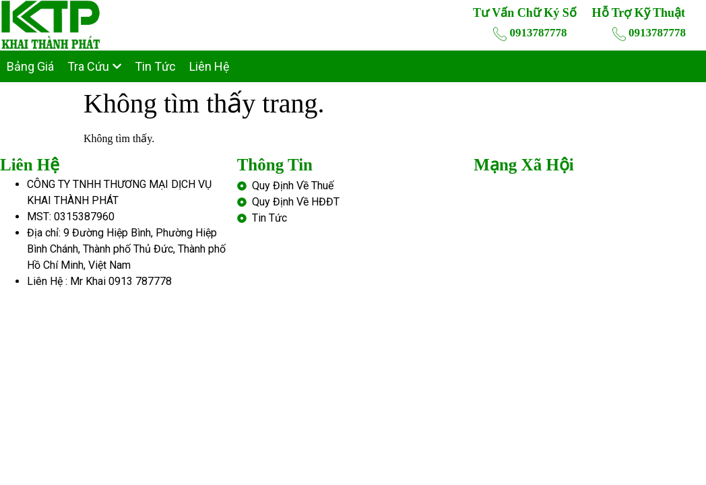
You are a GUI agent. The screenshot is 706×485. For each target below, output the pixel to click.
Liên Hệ (209, 66)
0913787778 (530, 33)
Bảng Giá (30, 66)
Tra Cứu (94, 66)
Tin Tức (155, 66)
